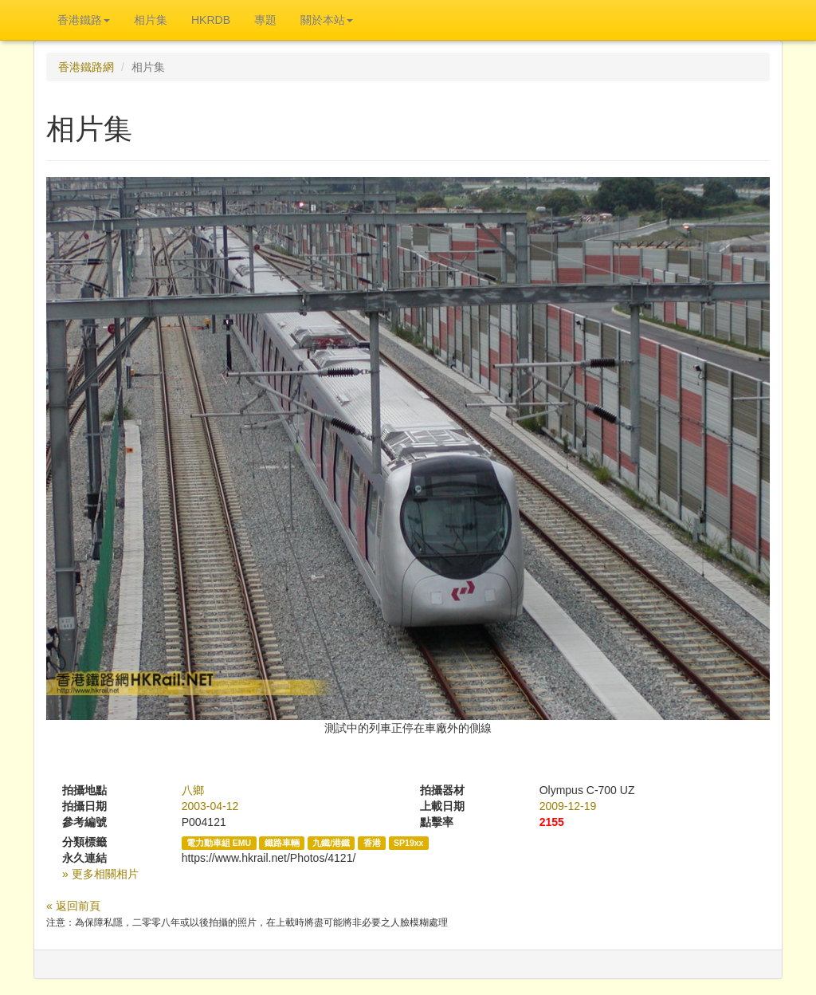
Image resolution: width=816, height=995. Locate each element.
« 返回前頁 (73, 905)
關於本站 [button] (326, 20)
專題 (265, 20)
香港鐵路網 (86, 67)
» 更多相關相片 (100, 873)
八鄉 (193, 790)
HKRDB (210, 20)
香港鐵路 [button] (83, 20)
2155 (551, 822)
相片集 (150, 20)
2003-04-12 (210, 806)
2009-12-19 (568, 806)
